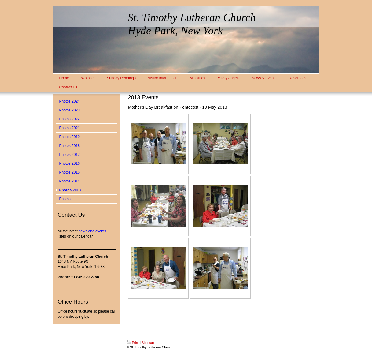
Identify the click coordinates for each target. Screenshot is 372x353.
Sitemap (148, 342)
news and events (92, 231)
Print (133, 342)
